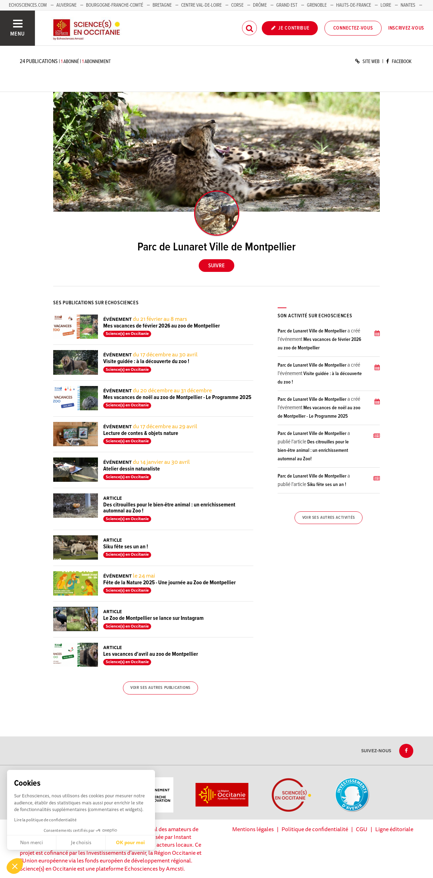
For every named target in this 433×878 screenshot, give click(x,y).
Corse (237, 5)
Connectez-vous (353, 28)
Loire (386, 5)
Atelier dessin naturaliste (131, 469)
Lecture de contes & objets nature (140, 433)
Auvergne (66, 5)
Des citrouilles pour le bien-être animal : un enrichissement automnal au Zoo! (313, 450)
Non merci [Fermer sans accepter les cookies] (31, 842)
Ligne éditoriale (394, 829)
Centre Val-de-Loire (201, 5)
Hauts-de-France (353, 5)
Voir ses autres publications (160, 688)
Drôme (260, 5)
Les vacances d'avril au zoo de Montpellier (150, 654)
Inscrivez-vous (406, 28)
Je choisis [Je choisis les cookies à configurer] (81, 842)
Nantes (408, 5)
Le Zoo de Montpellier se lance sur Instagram (153, 618)
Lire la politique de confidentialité (45, 819)
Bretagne (162, 5)
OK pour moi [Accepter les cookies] (130, 842)
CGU (361, 829)
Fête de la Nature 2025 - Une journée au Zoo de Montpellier (169, 582)
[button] (14, 866)
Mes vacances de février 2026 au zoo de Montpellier (161, 326)
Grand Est (286, 5)
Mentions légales (253, 829)
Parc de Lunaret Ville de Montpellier (312, 331)
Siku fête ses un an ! (125, 546)
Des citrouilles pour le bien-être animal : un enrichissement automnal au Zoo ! (169, 508)
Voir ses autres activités (328, 518)
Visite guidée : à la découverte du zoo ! (146, 361)
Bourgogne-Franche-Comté (114, 5)
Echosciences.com (28, 5)
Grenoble (317, 5)
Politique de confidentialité (315, 829)
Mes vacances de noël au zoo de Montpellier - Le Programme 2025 (177, 397)
